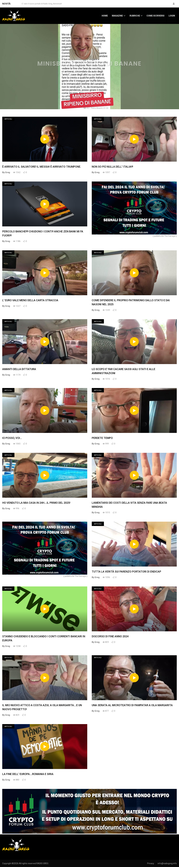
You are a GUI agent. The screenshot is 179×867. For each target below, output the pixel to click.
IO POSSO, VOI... (12, 437)
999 (106, 443)
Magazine (117, 16)
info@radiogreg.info (167, 863)
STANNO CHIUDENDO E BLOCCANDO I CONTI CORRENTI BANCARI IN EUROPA (43, 638)
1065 (16, 443)
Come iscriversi (155, 16)
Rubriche (135, 16)
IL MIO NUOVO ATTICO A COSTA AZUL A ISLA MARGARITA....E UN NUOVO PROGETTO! (42, 707)
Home (105, 16)
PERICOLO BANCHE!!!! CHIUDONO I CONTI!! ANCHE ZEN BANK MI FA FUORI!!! (42, 233)
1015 (106, 512)
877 (106, 711)
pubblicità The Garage (165, 236)
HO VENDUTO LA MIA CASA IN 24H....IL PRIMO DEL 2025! (36, 502)
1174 (16, 375)
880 (16, 780)
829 (16, 715)
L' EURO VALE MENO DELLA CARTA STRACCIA (30, 300)
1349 (106, 310)
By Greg (6, 172)
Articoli (8, 119)
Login (172, 16)
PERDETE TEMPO (102, 437)
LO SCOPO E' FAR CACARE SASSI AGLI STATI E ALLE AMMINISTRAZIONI (123, 371)
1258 (16, 646)
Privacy (150, 863)
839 (106, 642)
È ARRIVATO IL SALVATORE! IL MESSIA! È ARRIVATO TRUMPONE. (41, 166)
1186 (16, 241)
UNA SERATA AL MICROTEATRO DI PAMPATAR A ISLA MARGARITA (132, 705)
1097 (106, 172)
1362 (16, 172)
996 (16, 508)
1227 (16, 306)
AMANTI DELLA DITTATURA (19, 369)
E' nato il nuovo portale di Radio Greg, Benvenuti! (42, 4)
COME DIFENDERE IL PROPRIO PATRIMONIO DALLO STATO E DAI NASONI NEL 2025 (131, 302)
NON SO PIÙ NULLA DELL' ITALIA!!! (112, 166)
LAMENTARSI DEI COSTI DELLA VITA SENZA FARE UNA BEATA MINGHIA (129, 504)
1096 (106, 577)
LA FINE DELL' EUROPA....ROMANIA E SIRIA (27, 774)
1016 (106, 379)
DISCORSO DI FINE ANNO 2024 (110, 636)
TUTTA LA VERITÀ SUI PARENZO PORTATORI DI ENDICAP (126, 571)
